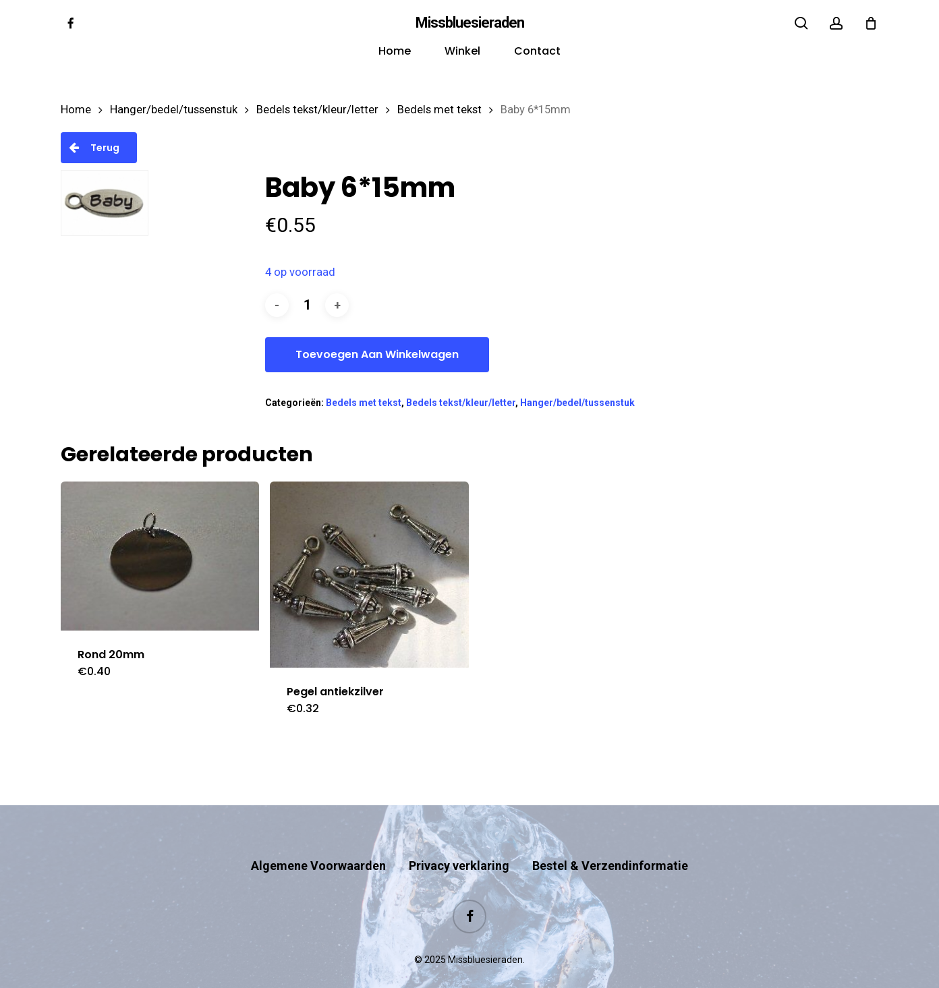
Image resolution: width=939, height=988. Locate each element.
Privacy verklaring (459, 839)
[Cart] (870, 23)
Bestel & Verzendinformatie (610, 839)
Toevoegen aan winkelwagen (377, 354)
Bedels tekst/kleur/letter (317, 109)
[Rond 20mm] (160, 556)
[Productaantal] (306, 305)
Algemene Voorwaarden (318, 839)
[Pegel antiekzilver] (369, 575)
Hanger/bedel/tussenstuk (173, 109)
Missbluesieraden (470, 23)
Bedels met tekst (439, 109)
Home (76, 109)
